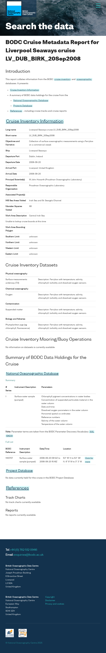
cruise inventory (62, 79)
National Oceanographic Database (30, 101)
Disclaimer (50, 600)
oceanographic (84, 79)
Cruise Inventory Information (24, 90)
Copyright (50, 597)
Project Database (19, 470)
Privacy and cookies (54, 604)
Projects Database (22, 106)
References (16, 111)
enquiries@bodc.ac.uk (28, 555)
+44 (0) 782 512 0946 (23, 550)
